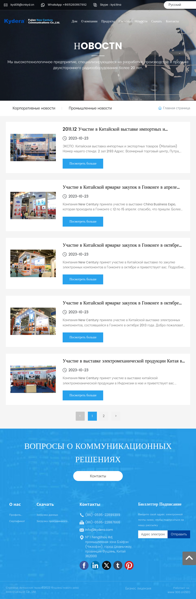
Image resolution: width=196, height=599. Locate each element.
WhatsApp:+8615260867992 (67, 5)
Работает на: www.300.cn (179, 590)
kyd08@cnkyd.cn (22, 5)
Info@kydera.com (99, 529)
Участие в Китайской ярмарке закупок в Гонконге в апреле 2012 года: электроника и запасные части (120, 190)
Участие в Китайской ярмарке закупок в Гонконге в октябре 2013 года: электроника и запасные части (121, 306)
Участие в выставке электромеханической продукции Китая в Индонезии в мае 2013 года (122, 364)
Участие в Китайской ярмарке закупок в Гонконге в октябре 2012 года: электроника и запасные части (121, 248)
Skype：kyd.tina (110, 5)
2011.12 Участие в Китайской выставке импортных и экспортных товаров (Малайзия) (114, 132)
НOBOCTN (98, 46)
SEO (187, 592)
